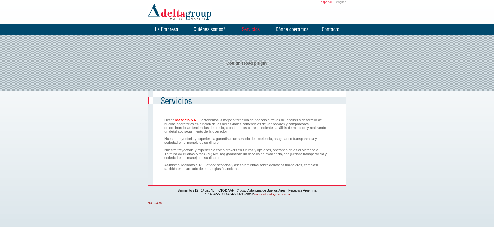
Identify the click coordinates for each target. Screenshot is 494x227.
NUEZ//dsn (155, 203)
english (341, 2)
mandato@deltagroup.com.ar (272, 194)
